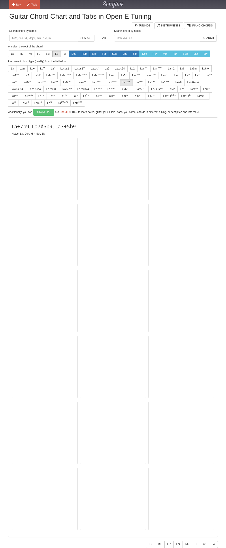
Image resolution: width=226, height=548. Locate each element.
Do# (144, 53)
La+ (32, 68)
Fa (38, 53)
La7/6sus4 (17, 89)
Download (44, 112)
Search (86, 37)
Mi (30, 53)
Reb (84, 53)
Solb (114, 53)
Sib (135, 53)
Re (21, 53)
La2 (132, 68)
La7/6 (178, 82)
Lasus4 (95, 68)
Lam (21, 68)
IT (196, 544)
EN (151, 544)
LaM (15, 75)
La (56, 53)
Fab (104, 53)
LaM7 (27, 82)
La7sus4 (51, 89)
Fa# (175, 53)
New (16, 4)
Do (12, 53)
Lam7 (41, 82)
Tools (32, 4)
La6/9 (205, 68)
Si (65, 53)
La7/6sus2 (193, 82)
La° (53, 68)
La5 (107, 68)
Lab (125, 53)
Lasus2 (64, 68)
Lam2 (171, 68)
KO (204, 544)
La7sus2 (67, 89)
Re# (155, 53)
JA (213, 544)
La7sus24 (83, 89)
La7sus (157, 89)
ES (178, 544)
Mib (94, 53)
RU (187, 544)
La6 (182, 68)
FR (169, 544)
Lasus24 (120, 68)
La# (196, 53)
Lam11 (169, 96)
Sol (47, 53)
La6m (193, 68)
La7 (26, 75)
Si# (205, 53)
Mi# (165, 53)
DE (160, 544)
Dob (74, 53)
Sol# (185, 53)
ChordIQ (65, 111)
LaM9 (202, 96)
